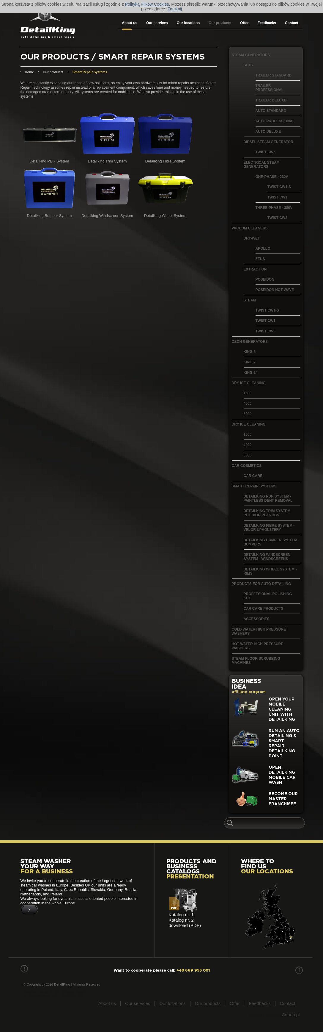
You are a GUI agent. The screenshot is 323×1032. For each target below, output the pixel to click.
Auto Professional (275, 121)
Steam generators (251, 55)
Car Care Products (263, 608)
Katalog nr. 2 (181, 919)
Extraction (255, 269)
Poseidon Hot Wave (275, 290)
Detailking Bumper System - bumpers (272, 542)
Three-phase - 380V (274, 208)
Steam (250, 300)
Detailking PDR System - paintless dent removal (268, 498)
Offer (244, 23)
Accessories (257, 619)
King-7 (250, 362)
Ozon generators (250, 342)
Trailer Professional (270, 88)
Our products (220, 23)
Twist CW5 (265, 152)
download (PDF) (185, 925)
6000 (248, 414)
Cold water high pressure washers (259, 631)
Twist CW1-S (279, 187)
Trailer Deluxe (271, 100)
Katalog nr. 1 (181, 914)
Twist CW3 (277, 218)
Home (29, 72)
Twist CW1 (277, 197)
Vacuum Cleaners (250, 228)
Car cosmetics (247, 466)
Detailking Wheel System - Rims (270, 571)
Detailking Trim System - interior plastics (268, 513)
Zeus (260, 259)
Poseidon (265, 279)
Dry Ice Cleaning (249, 383)
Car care (253, 476)
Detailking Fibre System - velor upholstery (269, 527)
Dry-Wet (252, 238)
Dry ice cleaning (249, 424)
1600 (248, 393)
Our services (157, 23)
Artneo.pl (291, 1014)
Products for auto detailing (261, 584)
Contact (291, 23)
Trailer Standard (274, 75)
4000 (248, 403)
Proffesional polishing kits (268, 596)
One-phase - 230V (272, 177)
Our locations (188, 23)
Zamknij (174, 9)
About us (129, 23)
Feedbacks (267, 23)
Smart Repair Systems (254, 486)
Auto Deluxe (268, 131)
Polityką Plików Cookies (147, 4)
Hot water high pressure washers (257, 646)
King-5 (250, 352)
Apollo (263, 248)
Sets (248, 65)
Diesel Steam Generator (268, 142)
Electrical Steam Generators (262, 164)
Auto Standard (271, 111)
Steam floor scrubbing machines (256, 660)
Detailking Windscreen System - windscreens (267, 557)
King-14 (251, 372)
